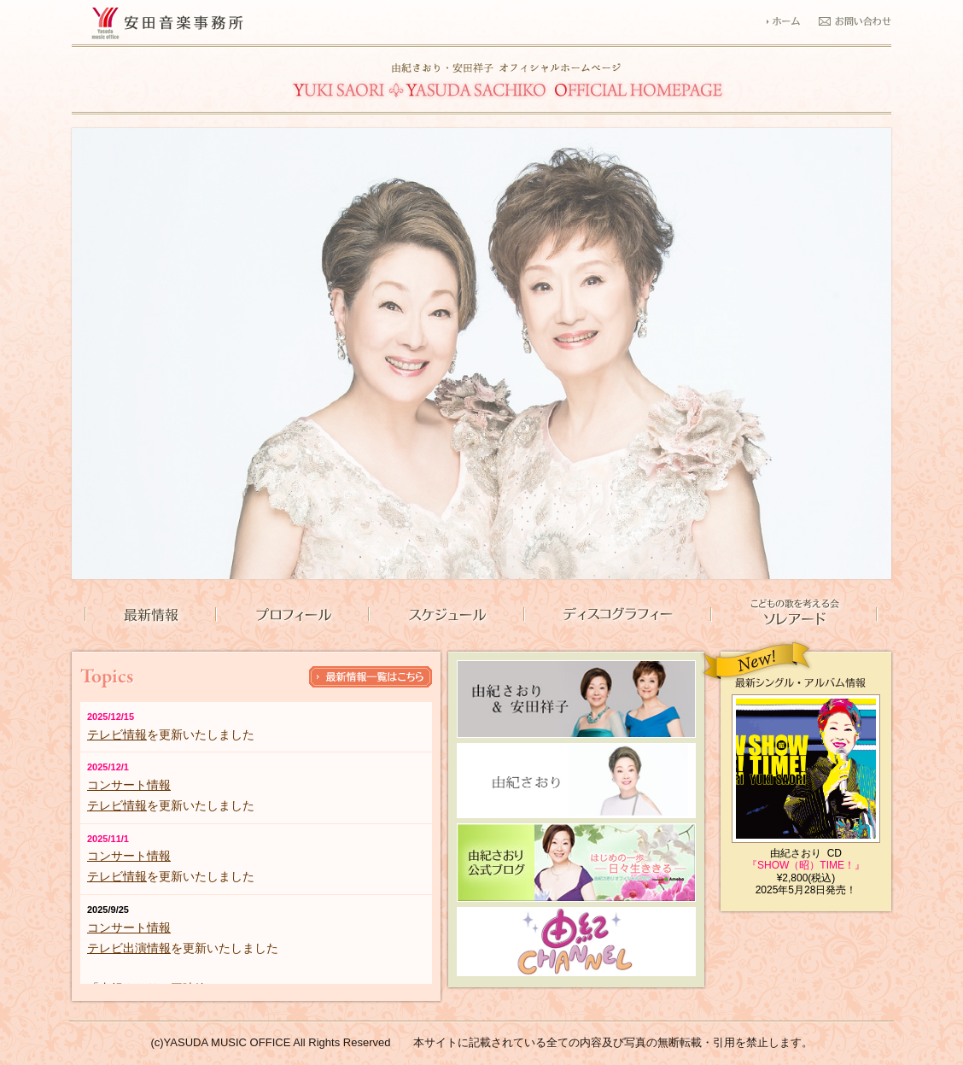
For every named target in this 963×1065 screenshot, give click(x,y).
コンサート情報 (129, 785)
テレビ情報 (117, 734)
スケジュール (445, 615)
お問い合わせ (854, 20)
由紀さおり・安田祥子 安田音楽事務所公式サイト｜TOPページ (507, 81)
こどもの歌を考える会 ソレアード (794, 615)
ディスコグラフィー (616, 615)
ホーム (792, 20)
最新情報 (150, 615)
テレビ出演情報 (129, 948)
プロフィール (291, 615)
